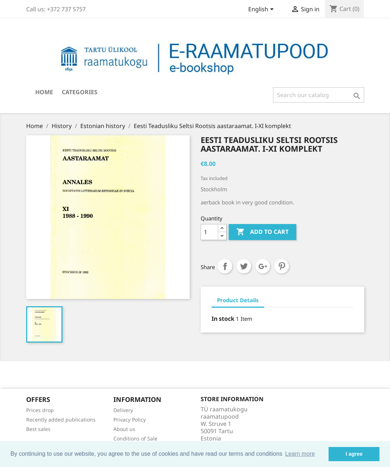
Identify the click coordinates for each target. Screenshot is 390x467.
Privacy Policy (129, 419)
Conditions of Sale (135, 438)
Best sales (38, 429)
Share (225, 266)
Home (44, 92)
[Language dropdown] (262, 9)
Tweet (244, 266)
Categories (79, 92)
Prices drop (40, 410)
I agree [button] (354, 454)
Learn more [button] (300, 454)
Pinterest (281, 266)
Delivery (123, 410)
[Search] (318, 95)
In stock (223, 318)
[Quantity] (209, 232)
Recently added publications (61, 419)
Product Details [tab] (238, 300)
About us (124, 429)
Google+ (263, 266)
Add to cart (262, 232)
